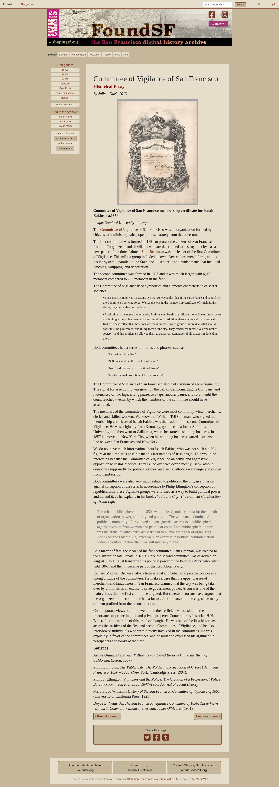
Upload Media (65, 126)
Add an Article (65, 116)
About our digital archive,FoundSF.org (85, 768)
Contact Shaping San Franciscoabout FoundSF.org (194, 768)
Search (241, 4)
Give (125, 54)
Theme (107, 54)
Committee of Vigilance (119, 229)
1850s (65, 69)
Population (94, 54)
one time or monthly (65, 138)
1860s (65, 74)
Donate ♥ (218, 23)
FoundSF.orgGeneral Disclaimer (139, 768)
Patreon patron (65, 148)
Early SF (65, 83)
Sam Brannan (152, 252)
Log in (273, 4)
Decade (63, 54)
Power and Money (65, 93)
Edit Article (65, 121)
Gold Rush (65, 88)
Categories (64, 65)
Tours (117, 54)
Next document (208, 716)
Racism (65, 97)
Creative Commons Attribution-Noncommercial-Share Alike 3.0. (140, 779)
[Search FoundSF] (217, 4)
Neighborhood (78, 54)
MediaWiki (202, 779)
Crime (65, 78)
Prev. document (107, 716)
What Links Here (65, 104)
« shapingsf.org (64, 42)
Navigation (27, 4)
